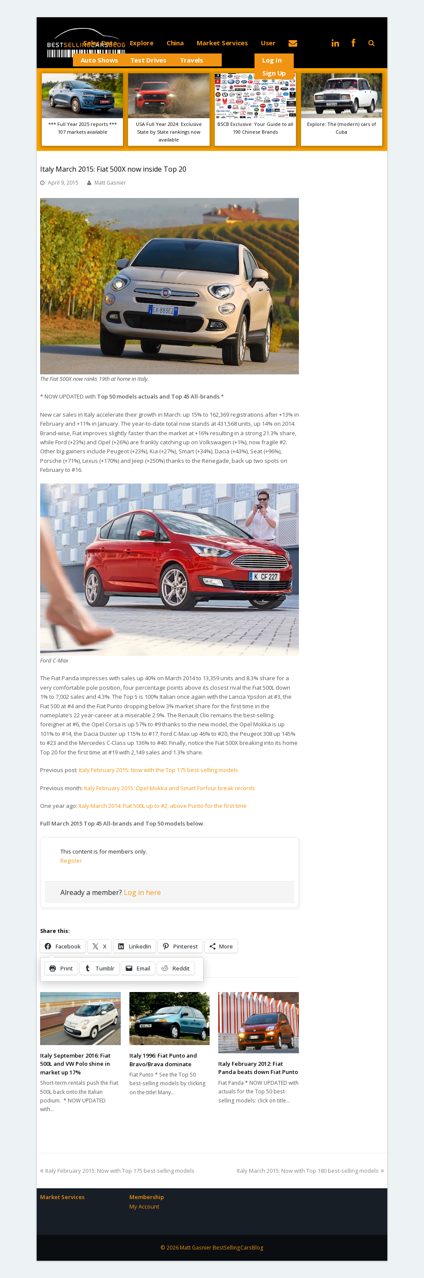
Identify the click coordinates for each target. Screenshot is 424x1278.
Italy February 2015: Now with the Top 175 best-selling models (158, 770)
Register (71, 860)
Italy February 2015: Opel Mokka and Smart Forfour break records (169, 788)
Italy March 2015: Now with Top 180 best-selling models (310, 1170)
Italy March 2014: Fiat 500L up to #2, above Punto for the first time (163, 806)
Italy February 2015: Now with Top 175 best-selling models (117, 1170)
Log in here (142, 892)
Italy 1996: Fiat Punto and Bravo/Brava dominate (163, 1060)
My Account (144, 1206)
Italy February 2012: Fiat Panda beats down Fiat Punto (258, 1068)
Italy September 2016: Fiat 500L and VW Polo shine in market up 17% (75, 1064)
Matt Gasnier (110, 182)
